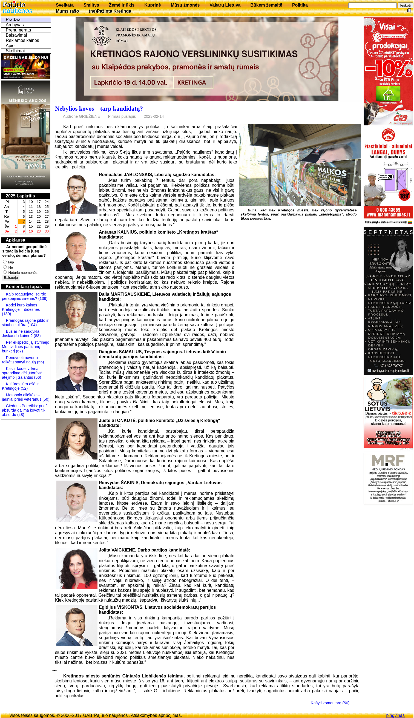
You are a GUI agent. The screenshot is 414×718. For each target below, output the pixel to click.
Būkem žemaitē (266, 5)
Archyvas (15, 24)
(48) (20, 414)
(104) (32, 325)
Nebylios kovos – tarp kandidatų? (99, 108)
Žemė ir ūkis (121, 5)
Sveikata (65, 5)
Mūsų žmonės (185, 5)
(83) (37, 336)
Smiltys (91, 5)
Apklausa (15, 240)
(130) (6, 314)
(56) (40, 362)
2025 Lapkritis (20, 196)
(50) (45, 399)
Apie (10, 45)
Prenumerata (18, 30)
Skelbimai (15, 50)
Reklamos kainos (22, 40)
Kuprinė (152, 5)
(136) (42, 298)
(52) (24, 388)
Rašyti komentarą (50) (330, 703)
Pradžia (13, 19)
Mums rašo (67, 11)
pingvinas (395, 715)
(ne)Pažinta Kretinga (110, 11)
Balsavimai (16, 35)
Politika (300, 5)
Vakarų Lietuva (224, 5)
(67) (19, 351)
